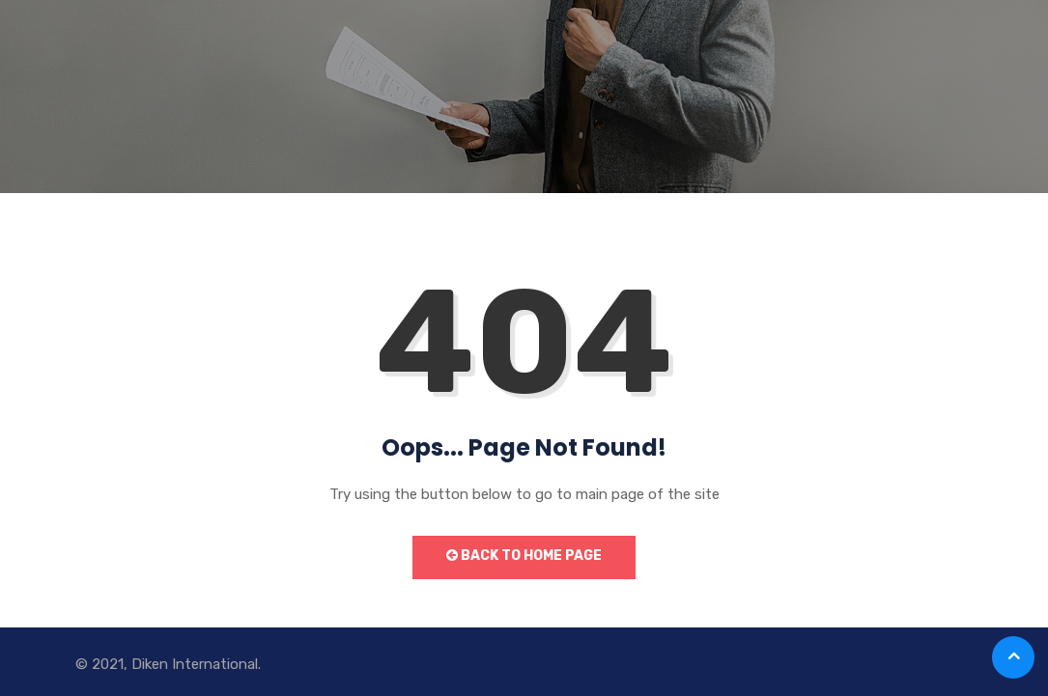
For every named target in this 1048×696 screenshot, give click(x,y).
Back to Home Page (524, 555)
